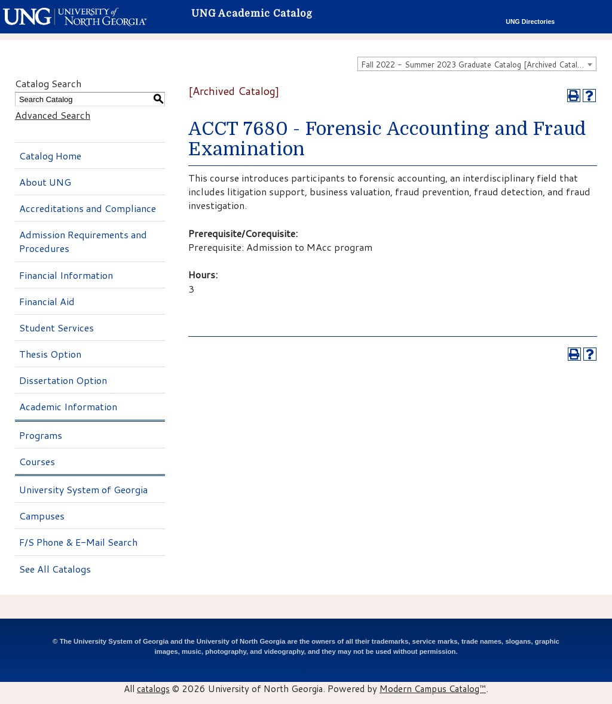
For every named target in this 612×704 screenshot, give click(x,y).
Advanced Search (52, 115)
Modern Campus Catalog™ (433, 688)
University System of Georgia (83, 489)
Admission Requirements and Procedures (83, 241)
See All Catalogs (55, 569)
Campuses (42, 515)
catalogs (153, 688)
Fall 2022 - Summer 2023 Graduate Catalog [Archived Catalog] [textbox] (475, 64)
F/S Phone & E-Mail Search (78, 542)
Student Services (56, 327)
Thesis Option (50, 354)
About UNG (45, 182)
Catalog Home (50, 155)
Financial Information (66, 275)
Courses (37, 461)
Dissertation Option (63, 380)
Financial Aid (47, 301)
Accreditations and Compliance (87, 208)
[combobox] (476, 64)
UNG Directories (530, 21)
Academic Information (68, 406)
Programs (40, 435)
